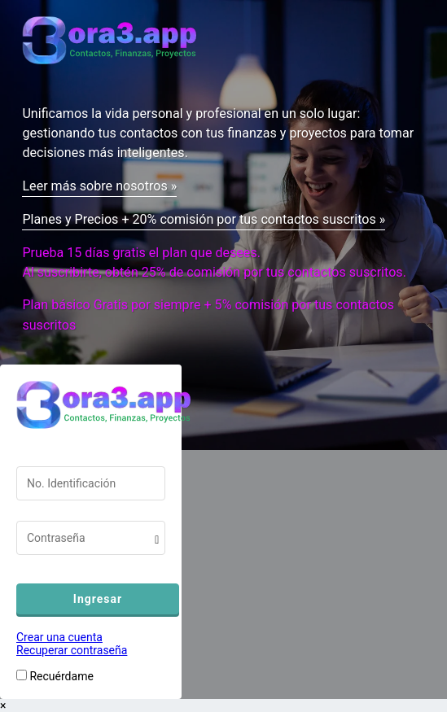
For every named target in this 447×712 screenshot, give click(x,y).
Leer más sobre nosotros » (99, 186)
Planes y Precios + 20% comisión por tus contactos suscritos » (203, 219)
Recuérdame (61, 676)
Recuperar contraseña (71, 650)
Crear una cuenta (59, 637)
